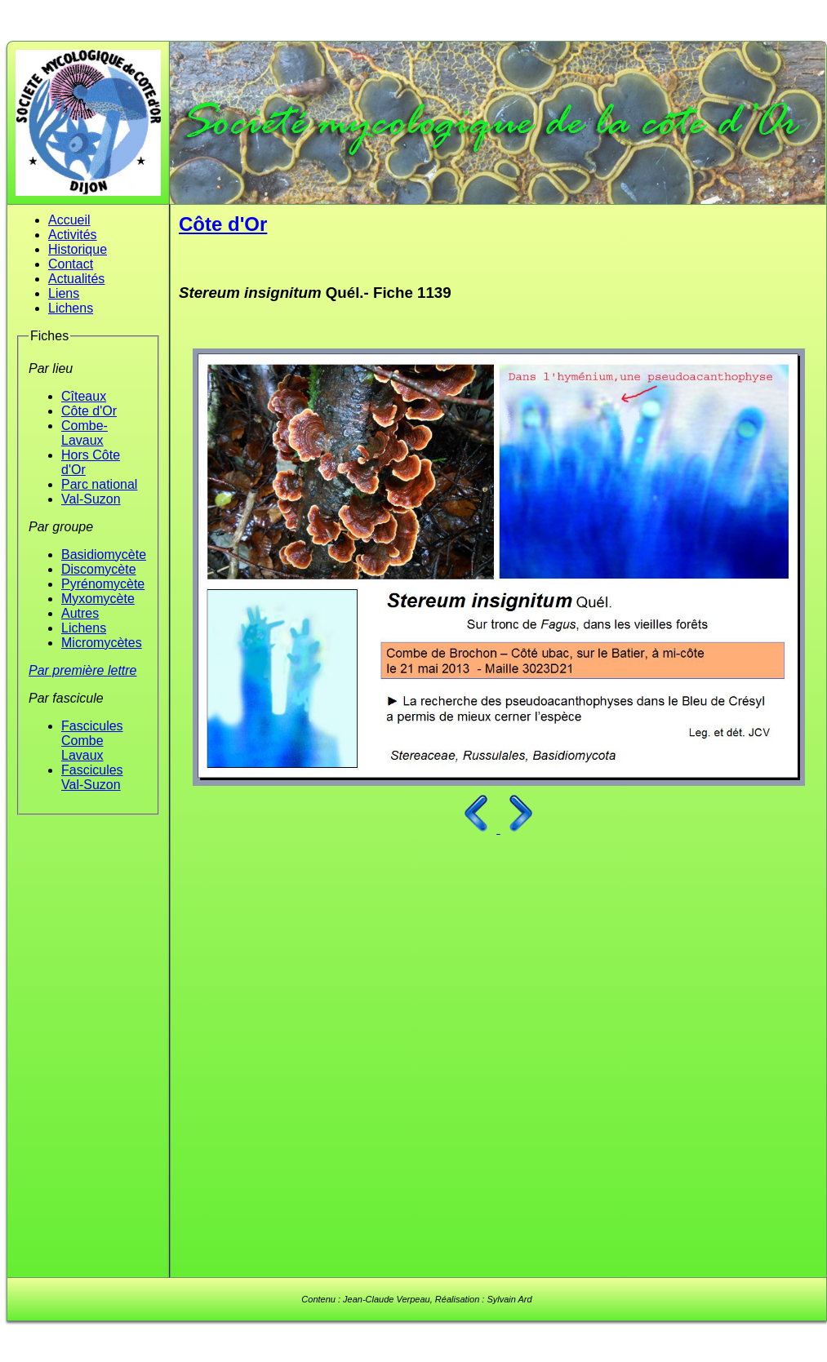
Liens (63, 293)
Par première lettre (83, 670)
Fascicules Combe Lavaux (92, 740)
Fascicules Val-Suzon (92, 777)
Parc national (99, 484)
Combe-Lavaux (84, 433)
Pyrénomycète (103, 584)
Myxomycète (98, 599)
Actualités (76, 279)
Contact (70, 264)
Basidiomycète (103, 554)
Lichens (70, 308)
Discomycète (98, 569)
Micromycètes (101, 643)
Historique (77, 249)
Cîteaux (83, 396)
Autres (80, 613)
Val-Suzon (91, 499)
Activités (72, 235)
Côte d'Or (89, 411)
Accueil (69, 220)
